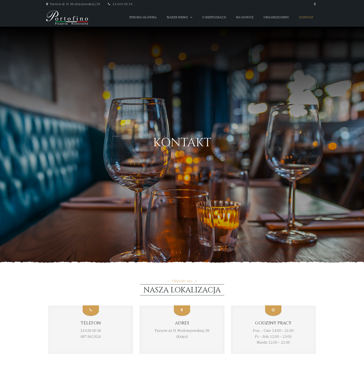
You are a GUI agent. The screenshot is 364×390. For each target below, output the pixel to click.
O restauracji (214, 17)
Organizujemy (276, 17)
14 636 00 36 (120, 4)
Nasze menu (177, 17)
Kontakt (306, 17)
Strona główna (143, 17)
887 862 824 (91, 336)
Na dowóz (245, 17)
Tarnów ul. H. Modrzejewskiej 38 (181, 330)
